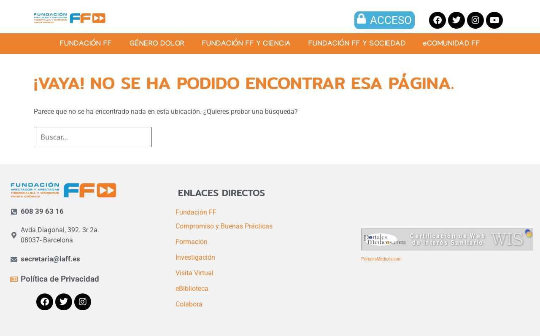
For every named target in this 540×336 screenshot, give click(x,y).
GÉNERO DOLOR (157, 44)
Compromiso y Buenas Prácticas (224, 226)
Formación (192, 242)
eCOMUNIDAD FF (452, 44)
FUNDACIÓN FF (86, 44)
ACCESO (391, 20)
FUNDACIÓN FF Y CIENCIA (246, 44)
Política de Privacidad (60, 279)
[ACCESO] (361, 18)
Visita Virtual (194, 273)
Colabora (189, 304)
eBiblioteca (192, 289)
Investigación (195, 257)
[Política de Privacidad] (14, 279)
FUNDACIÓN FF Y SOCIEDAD (357, 44)
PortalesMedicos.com (381, 259)
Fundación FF (196, 212)
